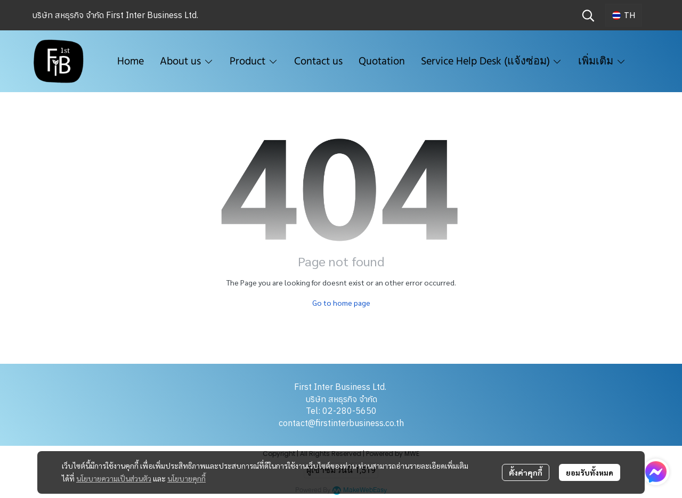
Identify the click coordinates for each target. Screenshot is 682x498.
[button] (588, 15)
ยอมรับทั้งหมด (589, 472)
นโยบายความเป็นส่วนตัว (113, 478)
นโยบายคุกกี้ (186, 478)
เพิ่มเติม (602, 61)
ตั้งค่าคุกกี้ (525, 472)
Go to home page (341, 302)
